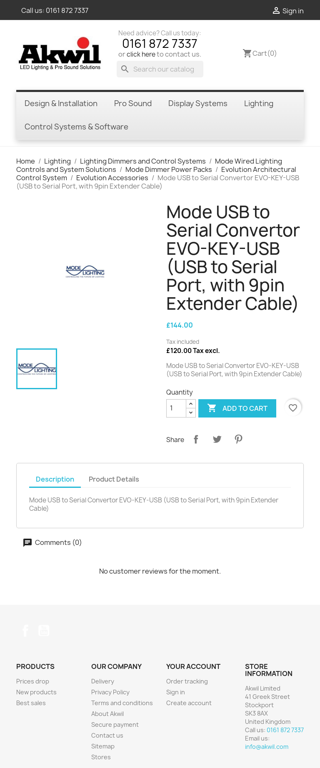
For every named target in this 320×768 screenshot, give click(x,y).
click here (141, 54)
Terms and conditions (122, 703)
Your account (193, 666)
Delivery (102, 681)
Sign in (175, 692)
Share (196, 439)
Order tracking (187, 681)
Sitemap (103, 746)
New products (36, 692)
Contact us (107, 735)
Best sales (31, 703)
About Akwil (107, 714)
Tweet (217, 439)
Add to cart (237, 408)
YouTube (43, 630)
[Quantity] (176, 408)
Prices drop (32, 681)
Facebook (25, 630)
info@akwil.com (266, 747)
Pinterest (238, 439)
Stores (101, 757)
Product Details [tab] (114, 479)
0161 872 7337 (67, 10)
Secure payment (115, 724)
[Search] (160, 69)
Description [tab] (55, 479)
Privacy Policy (110, 692)
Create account (189, 703)
